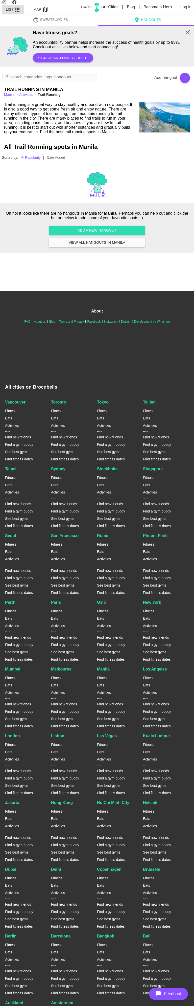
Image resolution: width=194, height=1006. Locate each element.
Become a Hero (158, 7)
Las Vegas (107, 736)
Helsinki (150, 802)
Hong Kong (62, 802)
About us (40, 321)
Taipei (10, 469)
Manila (103, 669)
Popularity (31, 157)
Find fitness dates (19, 459)
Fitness (10, 411)
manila (9, 95)
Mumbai (12, 669)
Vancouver (15, 402)
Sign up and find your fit (63, 57)
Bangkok (105, 936)
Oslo (101, 602)
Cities (113, 7)
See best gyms (17, 452)
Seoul (10, 535)
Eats (8, 418)
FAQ (27, 321)
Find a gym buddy (19, 444)
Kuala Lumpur (156, 736)
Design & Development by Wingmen (145, 321)
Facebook (94, 321)
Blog (131, 7)
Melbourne (61, 669)
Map (41, 9)
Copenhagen (109, 869)
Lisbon (57, 736)
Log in (185, 7)
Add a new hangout (97, 230)
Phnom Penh (155, 535)
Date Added (56, 157)
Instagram (110, 321)
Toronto (58, 402)
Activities (26, 95)
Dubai (10, 869)
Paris (56, 602)
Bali (146, 936)
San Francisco (65, 535)
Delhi (56, 869)
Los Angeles (155, 669)
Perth (10, 602)
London (12, 736)
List (13, 9)
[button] (168, 994)
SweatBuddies (50, 20)
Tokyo (103, 402)
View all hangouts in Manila (97, 242)
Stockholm (107, 469)
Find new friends (18, 437)
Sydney (58, 469)
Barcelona (60, 936)
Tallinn (149, 402)
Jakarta (12, 802)
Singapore (153, 469)
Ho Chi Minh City (113, 802)
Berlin (10, 936)
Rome (102, 535)
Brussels (151, 869)
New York (152, 602)
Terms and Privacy (71, 321)
